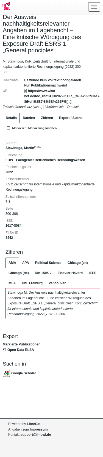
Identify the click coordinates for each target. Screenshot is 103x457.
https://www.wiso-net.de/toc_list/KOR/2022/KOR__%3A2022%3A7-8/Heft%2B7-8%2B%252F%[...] (62, 96)
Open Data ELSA (18, 350)
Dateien (29, 118)
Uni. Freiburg (32, 283)
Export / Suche (70, 118)
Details (11, 118)
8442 (9, 238)
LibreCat (33, 424)
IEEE (92, 273)
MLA (12, 283)
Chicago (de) (19, 273)
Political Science (48, 263)
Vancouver (57, 283)
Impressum (39, 429)
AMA (12, 263)
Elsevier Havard (70, 273)
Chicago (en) (78, 263)
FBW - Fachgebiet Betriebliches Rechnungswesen (45, 160)
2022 (9, 172)
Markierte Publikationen (21, 344)
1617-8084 (13, 226)
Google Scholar (19, 373)
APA (25, 263)
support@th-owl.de (36, 435)
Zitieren (47, 118)
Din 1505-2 (43, 273)
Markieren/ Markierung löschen (31, 128)
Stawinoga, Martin (23, 148)
